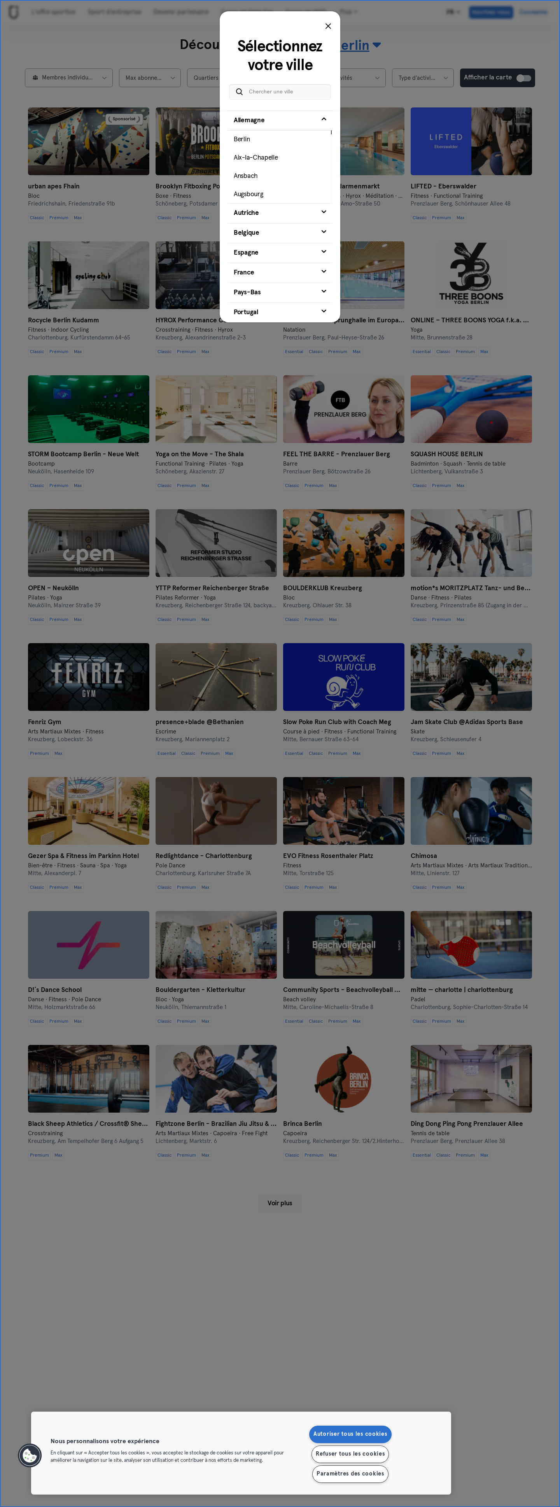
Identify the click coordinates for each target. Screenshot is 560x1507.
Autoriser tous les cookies (350, 1434)
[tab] (280, 157)
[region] (241, 1453)
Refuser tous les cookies (350, 1454)
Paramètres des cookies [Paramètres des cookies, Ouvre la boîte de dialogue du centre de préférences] (350, 1474)
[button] (30, 1455)
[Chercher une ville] (280, 92)
